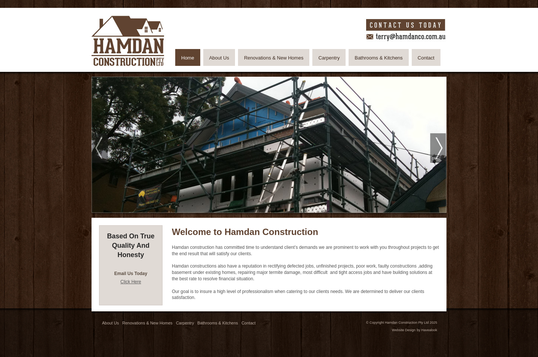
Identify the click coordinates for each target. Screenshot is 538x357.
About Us (110, 323)
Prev (100, 148)
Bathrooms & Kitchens (217, 323)
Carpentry (185, 323)
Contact (248, 323)
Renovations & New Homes (147, 323)
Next (438, 148)
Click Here (130, 281)
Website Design (403, 330)
